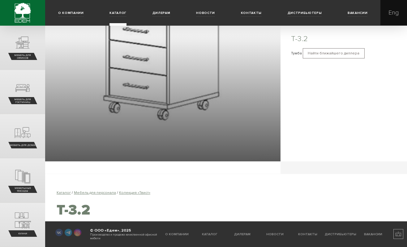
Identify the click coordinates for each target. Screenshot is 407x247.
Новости (205, 13)
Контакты (251, 13)
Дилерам (161, 13)
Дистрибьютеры (305, 13)
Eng (393, 12)
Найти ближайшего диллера (333, 53)
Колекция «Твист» (134, 192)
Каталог (117, 13)
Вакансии (357, 13)
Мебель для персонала (95, 192)
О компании (71, 13)
